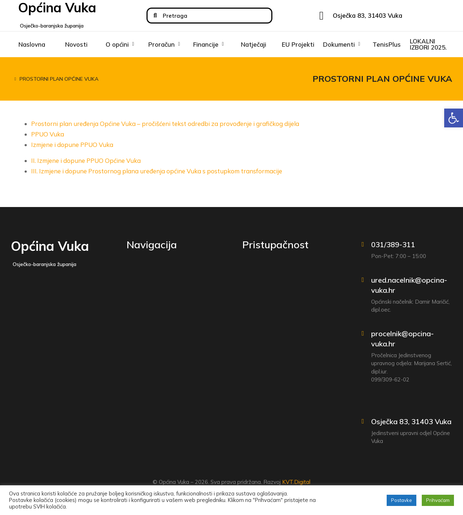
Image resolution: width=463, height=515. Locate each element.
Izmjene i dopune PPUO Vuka (72, 144)
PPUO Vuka (47, 134)
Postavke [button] (401, 500)
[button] (453, 118)
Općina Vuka (50, 246)
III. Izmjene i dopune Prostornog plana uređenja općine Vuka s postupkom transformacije (156, 171)
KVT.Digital (296, 481)
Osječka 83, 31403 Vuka (411, 421)
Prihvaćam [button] (438, 500)
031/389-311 (393, 244)
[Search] (155, 15)
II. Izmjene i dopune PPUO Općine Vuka (86, 160)
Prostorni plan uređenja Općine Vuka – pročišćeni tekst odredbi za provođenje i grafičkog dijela (165, 123)
